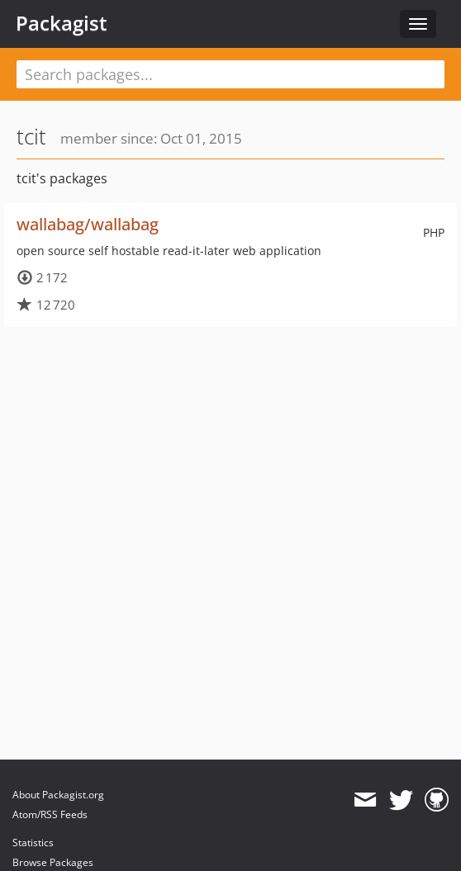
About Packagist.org (58, 795)
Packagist (61, 23)
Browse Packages (52, 862)
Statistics (33, 842)
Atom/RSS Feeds (50, 814)
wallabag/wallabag (88, 224)
